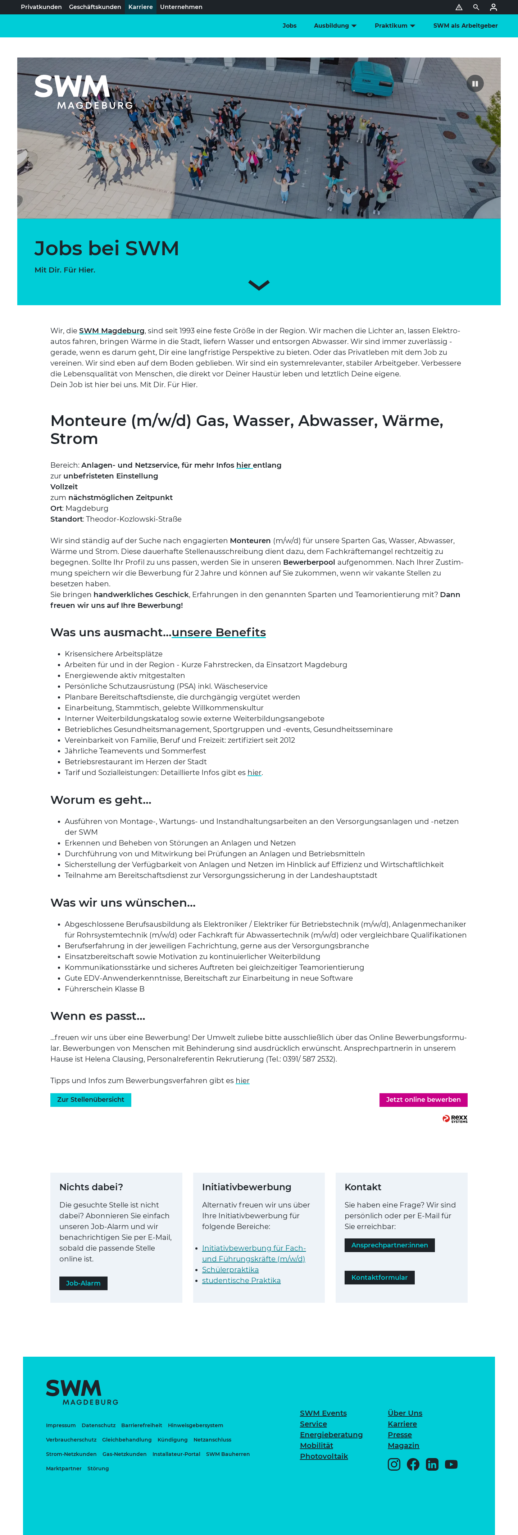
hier (244, 465)
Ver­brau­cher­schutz (71, 1440)
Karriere (402, 1424)
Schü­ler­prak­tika (230, 1269)
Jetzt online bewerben (423, 1100)
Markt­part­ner (64, 1468)
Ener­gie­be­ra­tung (331, 1434)
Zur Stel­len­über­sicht (90, 1100)
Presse (400, 1434)
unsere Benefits (219, 632)
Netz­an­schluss (212, 1440)
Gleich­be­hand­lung (127, 1440)
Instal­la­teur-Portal (176, 1454)
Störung (98, 1468)
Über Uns (405, 1413)
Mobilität (316, 1445)
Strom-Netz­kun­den (71, 1454)
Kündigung (173, 1440)
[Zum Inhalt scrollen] (259, 287)
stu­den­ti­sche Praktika (241, 1280)
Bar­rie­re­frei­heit (141, 1425)
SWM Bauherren (228, 1454)
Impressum (61, 1425)
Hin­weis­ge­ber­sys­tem (195, 1425)
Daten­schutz (98, 1425)
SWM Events (323, 1413)
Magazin (403, 1445)
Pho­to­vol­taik (324, 1456)
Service (313, 1424)
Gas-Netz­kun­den (125, 1454)
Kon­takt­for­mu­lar (379, 1278)
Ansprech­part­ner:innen (389, 1245)
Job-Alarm (83, 1283)
